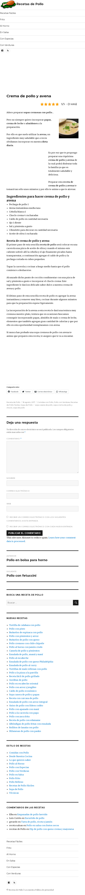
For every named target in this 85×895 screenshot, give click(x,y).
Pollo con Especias (19, 767)
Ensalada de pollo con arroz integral (28, 702)
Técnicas (14, 793)
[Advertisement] (30, 74)
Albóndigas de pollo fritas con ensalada (30, 724)
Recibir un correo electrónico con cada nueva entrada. (41, 526)
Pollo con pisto (17, 628)
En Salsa (4, 32)
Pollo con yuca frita (19, 716)
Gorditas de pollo (18, 680)
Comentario (14, 439)
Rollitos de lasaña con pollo (24, 727)
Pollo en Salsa (16, 774)
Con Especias (6, 38)
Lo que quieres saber (20, 760)
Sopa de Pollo (27, 405)
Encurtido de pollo (34, 818)
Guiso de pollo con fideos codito (26, 705)
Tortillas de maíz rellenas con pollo (28, 669)
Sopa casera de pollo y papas (24, 694)
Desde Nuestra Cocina (20, 756)
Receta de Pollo (13, 402)
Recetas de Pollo (29, 4)
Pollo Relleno (16, 782)
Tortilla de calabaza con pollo (24, 625)
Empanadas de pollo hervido (32, 814)
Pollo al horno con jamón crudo (25, 647)
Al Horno (4, 26)
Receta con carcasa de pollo (23, 698)
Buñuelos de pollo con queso (24, 639)
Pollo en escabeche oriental (23, 683)
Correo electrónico (18, 491)
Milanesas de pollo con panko (25, 731)
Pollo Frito (14, 778)
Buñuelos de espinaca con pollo (26, 632)
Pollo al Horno (16, 763)
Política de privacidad (44, 890)
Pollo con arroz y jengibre (22, 687)
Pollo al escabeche (18, 658)
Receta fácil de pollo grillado (24, 676)
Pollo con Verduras (62, 402)
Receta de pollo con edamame (24, 720)
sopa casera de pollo (44, 405)
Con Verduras (7, 45)
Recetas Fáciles (8, 13)
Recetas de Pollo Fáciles (21, 785)
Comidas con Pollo (45, 402)
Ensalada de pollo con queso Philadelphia (31, 661)
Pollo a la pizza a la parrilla (23, 672)
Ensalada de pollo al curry (23, 665)
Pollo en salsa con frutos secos (43, 825)
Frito (2, 19)
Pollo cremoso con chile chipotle (26, 643)
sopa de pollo (19, 408)
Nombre (11, 478)
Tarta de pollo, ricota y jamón (36, 821)
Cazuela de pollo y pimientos (24, 650)
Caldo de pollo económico (23, 691)
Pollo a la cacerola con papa (24, 713)
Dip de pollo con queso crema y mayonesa (52, 829)
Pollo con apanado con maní (24, 709)
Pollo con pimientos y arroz (24, 636)
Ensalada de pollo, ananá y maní (26, 654)
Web (9, 504)
